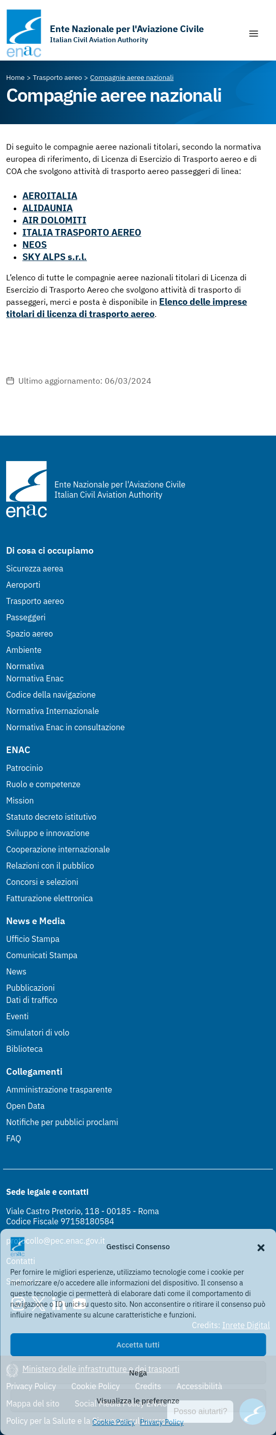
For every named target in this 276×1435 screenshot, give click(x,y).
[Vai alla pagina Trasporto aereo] (57, 77)
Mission (20, 800)
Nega (138, 1372)
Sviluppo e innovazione (47, 833)
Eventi (17, 1016)
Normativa (25, 666)
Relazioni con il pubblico (50, 865)
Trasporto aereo (35, 601)
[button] (261, 1247)
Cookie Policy (114, 1422)
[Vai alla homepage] (105, 33)
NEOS (34, 244)
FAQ (13, 1138)
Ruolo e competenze (43, 784)
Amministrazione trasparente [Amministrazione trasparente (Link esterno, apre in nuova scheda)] (59, 1089)
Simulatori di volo (37, 1032)
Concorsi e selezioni (42, 882)
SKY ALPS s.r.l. (54, 257)
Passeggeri (26, 617)
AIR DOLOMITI (54, 220)
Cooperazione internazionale (58, 849)
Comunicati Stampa (41, 955)
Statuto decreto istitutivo (51, 817)
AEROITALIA (49, 196)
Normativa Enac (35, 678)
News (16, 971)
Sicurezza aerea (35, 568)
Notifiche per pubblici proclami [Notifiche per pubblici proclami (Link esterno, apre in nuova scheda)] (62, 1122)
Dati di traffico (31, 1000)
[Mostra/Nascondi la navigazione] (254, 33)
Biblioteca (24, 1049)
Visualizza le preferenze (138, 1400)
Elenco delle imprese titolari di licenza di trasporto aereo (126, 308)
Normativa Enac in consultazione (65, 727)
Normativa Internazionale (52, 711)
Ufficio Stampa (32, 939)
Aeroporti (23, 585)
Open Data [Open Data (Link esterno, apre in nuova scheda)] (25, 1106)
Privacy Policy (161, 1422)
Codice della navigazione (51, 695)
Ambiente (24, 650)
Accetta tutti (138, 1345)
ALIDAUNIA (47, 208)
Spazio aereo (29, 633)
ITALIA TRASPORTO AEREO (81, 232)
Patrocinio (24, 768)
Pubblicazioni (30, 988)
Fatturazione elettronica (49, 898)
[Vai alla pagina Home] (15, 77)
